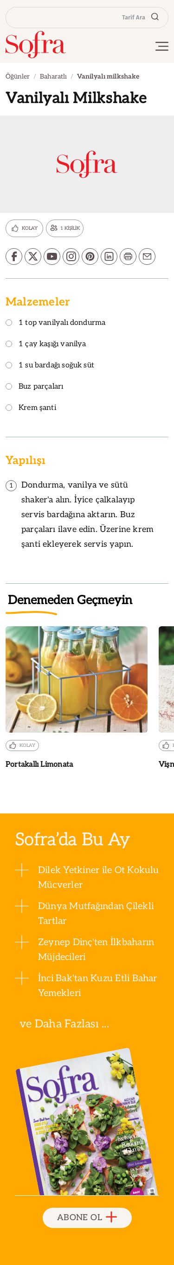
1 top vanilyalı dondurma (55, 323)
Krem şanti (31, 408)
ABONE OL (87, 1217)
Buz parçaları (34, 387)
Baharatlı (53, 76)
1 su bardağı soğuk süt (50, 366)
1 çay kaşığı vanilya (46, 344)
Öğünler (18, 76)
